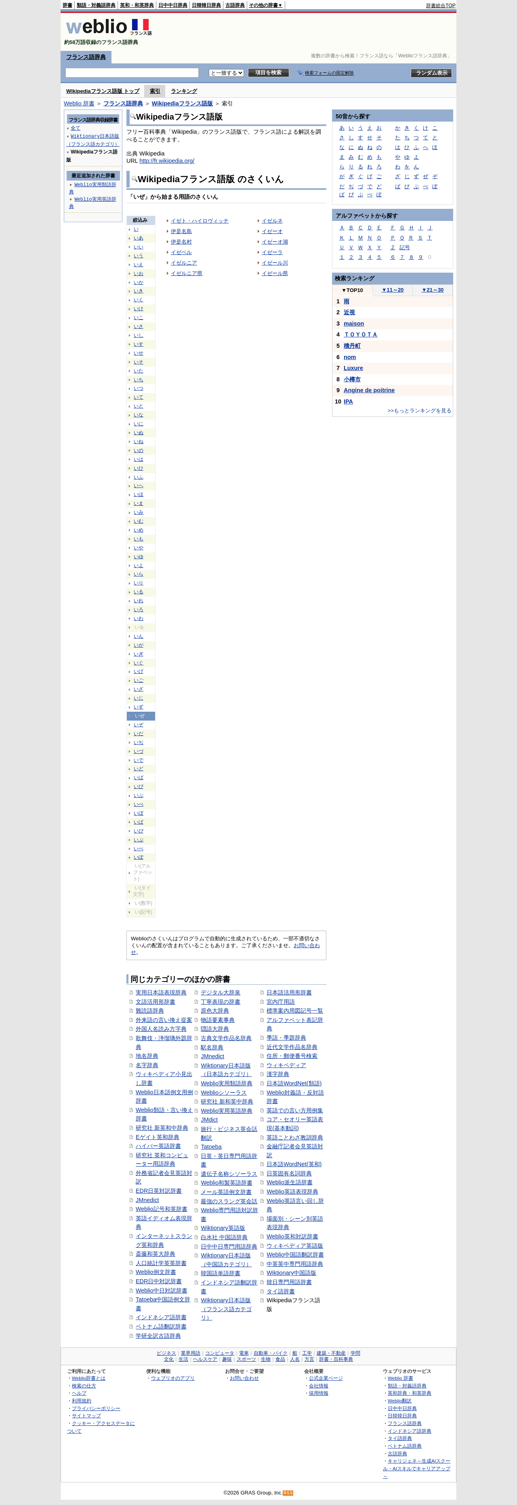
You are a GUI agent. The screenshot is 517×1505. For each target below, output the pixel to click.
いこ (138, 317)
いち (138, 380)
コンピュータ (219, 1353)
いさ (138, 326)
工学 (307, 1353)
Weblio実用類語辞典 (226, 1083)
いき (138, 291)
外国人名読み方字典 (161, 1029)
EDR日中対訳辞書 (159, 1281)
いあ (138, 238)
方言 (309, 1359)
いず (138, 707)
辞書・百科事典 (336, 1359)
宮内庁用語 (281, 1001)
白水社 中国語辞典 (224, 1237)
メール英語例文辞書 (226, 1192)
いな (138, 415)
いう (138, 256)
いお (138, 273)
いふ (138, 477)
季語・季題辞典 (286, 1037)
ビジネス (166, 1353)
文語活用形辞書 (155, 1001)
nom (350, 357)
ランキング (184, 91)
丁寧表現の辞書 (220, 1001)
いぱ (138, 822)
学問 (355, 1353)
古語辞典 (235, 5)
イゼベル (181, 252)
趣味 (227, 1359)
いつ (138, 388)
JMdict (209, 1119)
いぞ (138, 724)
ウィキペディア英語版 (295, 1245)
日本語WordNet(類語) (294, 1083)
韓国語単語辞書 (220, 1273)
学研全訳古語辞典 (158, 1336)
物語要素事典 (218, 1020)
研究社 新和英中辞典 (227, 1101)
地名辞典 (147, 1056)
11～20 (393, 290)
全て (75, 127)
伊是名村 (181, 242)
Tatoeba (211, 1146)
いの (138, 450)
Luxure (353, 368)
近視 (349, 312)
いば (138, 777)
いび (138, 786)
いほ (138, 494)
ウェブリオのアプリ (173, 1378)
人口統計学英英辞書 (161, 1263)
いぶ (138, 795)
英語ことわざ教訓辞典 (295, 1137)
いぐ (138, 663)
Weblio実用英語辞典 (226, 1111)
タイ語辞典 (400, 1438)
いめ (138, 530)
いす (138, 344)
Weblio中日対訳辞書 (161, 1290)
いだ (138, 733)
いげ (138, 671)
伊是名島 (181, 231)
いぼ (138, 813)
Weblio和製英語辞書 (226, 1182)
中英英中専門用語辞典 (295, 1264)
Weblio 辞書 (79, 103)
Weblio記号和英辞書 (161, 1209)
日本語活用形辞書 (289, 992)
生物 (266, 1359)
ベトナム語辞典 (405, 1445)
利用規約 (81, 1400)
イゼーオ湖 (275, 242)
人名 (295, 1359)
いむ (138, 521)
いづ (138, 751)
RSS (288, 1493)
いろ (138, 609)
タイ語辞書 (281, 1291)
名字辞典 (147, 1065)
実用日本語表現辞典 (161, 992)
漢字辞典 (278, 1074)
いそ (138, 362)
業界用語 (190, 1353)
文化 (169, 1359)
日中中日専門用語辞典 (229, 1246)
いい (138, 247)
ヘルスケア (205, 1359)
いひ (138, 468)
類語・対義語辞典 (96, 5)
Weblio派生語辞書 (290, 1182)
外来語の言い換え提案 (164, 1020)
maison (354, 323)
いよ (138, 565)
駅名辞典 (212, 1047)
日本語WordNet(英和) (294, 1164)
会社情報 (318, 1385)
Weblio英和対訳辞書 (292, 1236)
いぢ (138, 742)
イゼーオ (272, 231)
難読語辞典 (150, 1010)
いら (138, 574)
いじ (138, 698)
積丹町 (352, 346)
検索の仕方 (84, 1385)
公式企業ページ (326, 1378)
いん (138, 636)
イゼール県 (275, 273)
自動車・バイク (271, 1353)
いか (138, 282)
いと (138, 406)
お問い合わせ (244, 1378)
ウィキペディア (286, 1065)
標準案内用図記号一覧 (295, 1010)
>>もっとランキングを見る (420, 411)
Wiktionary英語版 (223, 1228)
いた (138, 371)
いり (138, 583)
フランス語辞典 (86, 57)
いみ (138, 512)
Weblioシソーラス (224, 1092)
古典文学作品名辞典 (226, 1038)
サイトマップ (86, 1415)
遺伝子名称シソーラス (229, 1174)
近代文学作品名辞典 (292, 1047)
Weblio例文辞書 (156, 1272)
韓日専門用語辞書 (289, 1282)
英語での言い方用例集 (295, 1110)
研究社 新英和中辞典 (162, 1128)
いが (138, 645)
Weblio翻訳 (400, 1400)
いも (138, 539)
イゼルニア (184, 263)
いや (138, 548)
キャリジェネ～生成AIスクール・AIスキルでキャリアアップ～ (416, 1468)
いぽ (138, 857)
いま (138, 503)
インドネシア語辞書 (161, 1317)
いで (138, 760)
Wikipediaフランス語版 (182, 103)
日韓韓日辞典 (206, 5)
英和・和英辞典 (137, 5)
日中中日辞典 (172, 5)
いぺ (138, 848)
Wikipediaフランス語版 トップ (102, 91)
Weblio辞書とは (88, 1378)
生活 (183, 1359)
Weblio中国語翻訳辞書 (295, 1254)
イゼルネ (272, 221)
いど (138, 768)
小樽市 (352, 379)
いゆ (138, 556)
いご (138, 680)
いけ (138, 308)
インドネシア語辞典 (409, 1431)
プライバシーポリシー (96, 1408)
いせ (138, 353)
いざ (138, 689)
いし (138, 335)
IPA (348, 401)
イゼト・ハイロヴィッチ (200, 221)
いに (138, 424)
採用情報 (318, 1393)
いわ (138, 618)
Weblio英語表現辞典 (292, 1191)
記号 (404, 247)
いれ (138, 600)
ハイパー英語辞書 (158, 1146)
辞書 (67, 5)
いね (138, 441)
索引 (155, 91)
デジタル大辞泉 (220, 992)
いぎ (138, 654)
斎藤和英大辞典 (155, 1254)
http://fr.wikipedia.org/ (166, 161)
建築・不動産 (331, 1353)
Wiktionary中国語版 (291, 1273)
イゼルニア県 (186, 273)
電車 (244, 1353)
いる (138, 592)
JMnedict (147, 1200)
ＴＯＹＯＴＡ (361, 334)
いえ (138, 264)
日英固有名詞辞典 (289, 1173)
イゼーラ (272, 252)
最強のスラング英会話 (229, 1201)
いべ (138, 804)
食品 (280, 1359)
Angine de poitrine (369, 390)
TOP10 (352, 290)
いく (138, 300)
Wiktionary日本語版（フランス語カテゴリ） (226, 1309)
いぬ (138, 432)
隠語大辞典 (215, 1029)
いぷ (138, 840)
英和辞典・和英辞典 (409, 1393)
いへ (138, 485)
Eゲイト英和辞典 (157, 1137)
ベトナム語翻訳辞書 (161, 1326)
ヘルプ (79, 1393)
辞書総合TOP (441, 5)
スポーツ (246, 1359)
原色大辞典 (215, 1010)
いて (138, 397)
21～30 (433, 290)
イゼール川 (275, 263)
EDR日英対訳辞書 (159, 1191)
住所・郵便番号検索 (292, 1056)
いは (138, 459)
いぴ (138, 831)
